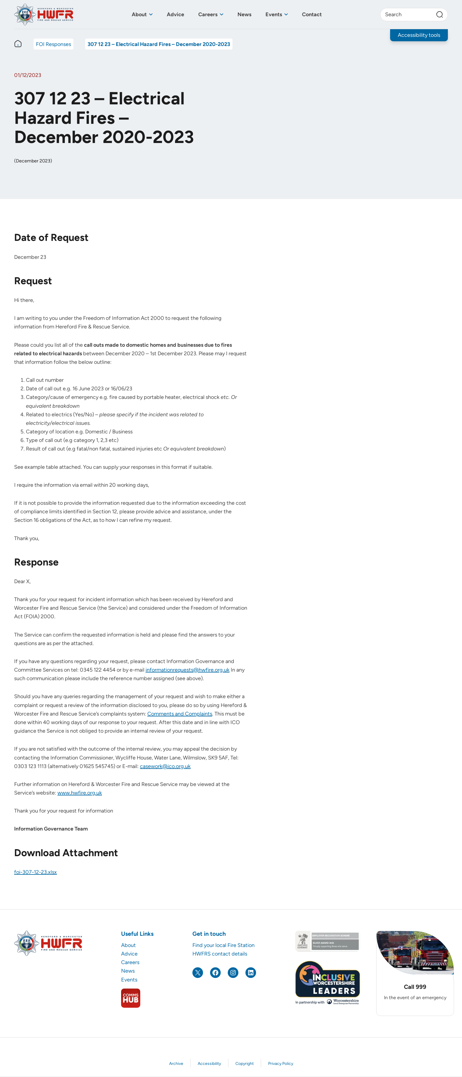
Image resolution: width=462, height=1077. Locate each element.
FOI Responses (53, 44)
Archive (176, 1063)
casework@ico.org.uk (165, 766)
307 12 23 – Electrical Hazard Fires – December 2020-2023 (159, 44)
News (244, 14)
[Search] (439, 14)
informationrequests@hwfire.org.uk (188, 670)
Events (273, 14)
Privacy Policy (280, 1063)
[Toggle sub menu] (151, 14)
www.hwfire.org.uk (79, 793)
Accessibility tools (419, 35)
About (139, 14)
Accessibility (209, 1063)
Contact (312, 14)
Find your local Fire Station (223, 945)
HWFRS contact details (219, 954)
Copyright (244, 1063)
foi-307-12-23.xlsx (35, 872)
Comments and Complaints (179, 714)
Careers (207, 14)
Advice (175, 14)
